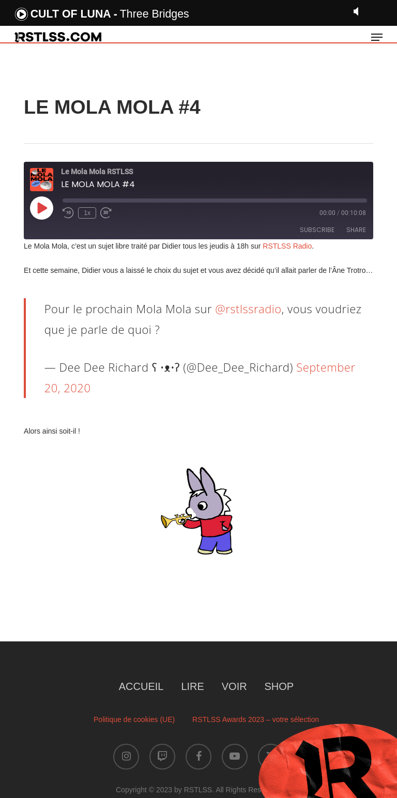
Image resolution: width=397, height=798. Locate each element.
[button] (377, 37)
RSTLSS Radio (286, 246)
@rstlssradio (248, 308)
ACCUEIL (141, 686)
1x (87, 213)
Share (356, 229)
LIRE (192, 686)
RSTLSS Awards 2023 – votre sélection (255, 719)
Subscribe (317, 229)
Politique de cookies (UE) (134, 719)
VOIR (234, 686)
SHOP (279, 686)
